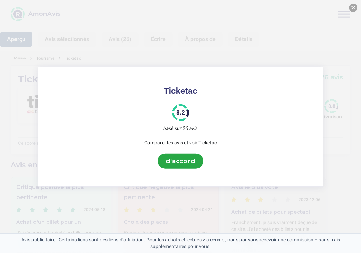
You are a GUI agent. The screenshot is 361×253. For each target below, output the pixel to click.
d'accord (180, 160)
